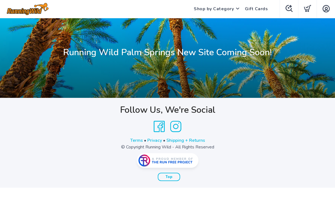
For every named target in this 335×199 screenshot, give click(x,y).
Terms (136, 140)
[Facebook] (159, 126)
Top (169, 176)
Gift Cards (256, 9)
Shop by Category (214, 9)
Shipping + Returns (185, 140)
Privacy (154, 140)
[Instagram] (176, 126)
